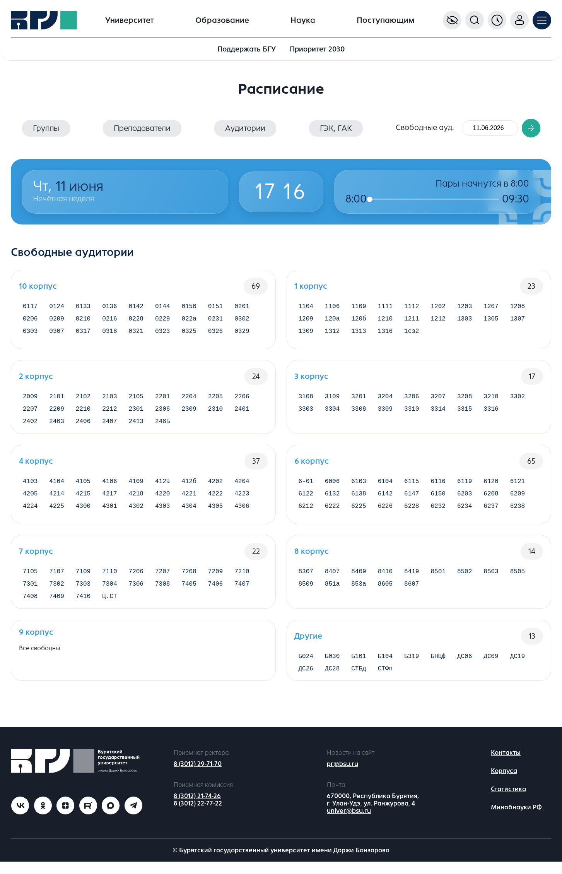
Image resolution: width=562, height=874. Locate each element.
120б (358, 321)
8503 (490, 577)
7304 (109, 591)
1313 (358, 335)
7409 (56, 605)
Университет (129, 20)
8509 (306, 591)
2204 (188, 397)
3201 (358, 397)
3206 (411, 397)
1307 (517, 321)
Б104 (385, 666)
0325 (188, 335)
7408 (30, 605)
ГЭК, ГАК (336, 128)
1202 (438, 307)
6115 (411, 487)
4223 (241, 501)
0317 (83, 335)
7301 (30, 591)
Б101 (358, 666)
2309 (188, 411)
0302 (241, 321)
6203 (464, 501)
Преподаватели (142, 128)
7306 (136, 591)
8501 (438, 577)
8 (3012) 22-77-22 (198, 815)
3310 (411, 411)
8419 (411, 577)
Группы (46, 128)
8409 (358, 577)
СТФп (385, 680)
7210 (241, 577)
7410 (83, 605)
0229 (162, 321)
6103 (358, 487)
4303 (162, 515)
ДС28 (332, 680)
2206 (241, 397)
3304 (332, 411)
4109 (136, 487)
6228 (411, 515)
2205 (215, 397)
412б (188, 487)
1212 (438, 321)
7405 (188, 591)
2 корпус (36, 376)
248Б (162, 425)
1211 (411, 321)
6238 (517, 515)
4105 (83, 487)
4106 (109, 487)
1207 (490, 307)
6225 (358, 515)
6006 (332, 487)
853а (358, 591)
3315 (464, 411)
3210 (490, 397)
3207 (438, 397)
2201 (162, 397)
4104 (56, 487)
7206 (136, 577)
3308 (358, 411)
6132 (332, 501)
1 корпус (311, 286)
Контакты (506, 765)
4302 (136, 515)
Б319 (411, 666)
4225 (56, 515)
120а (332, 321)
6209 (517, 501)
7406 (215, 591)
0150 (188, 307)
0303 (30, 335)
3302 (517, 397)
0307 (56, 335)
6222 (332, 515)
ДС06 (464, 666)
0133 (83, 307)
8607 (411, 591)
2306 (162, 411)
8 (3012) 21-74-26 (197, 808)
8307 (306, 577)
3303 (306, 411)
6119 (464, 487)
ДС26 (306, 680)
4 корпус (36, 466)
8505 (517, 577)
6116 (438, 487)
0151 (215, 307)
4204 (241, 487)
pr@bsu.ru (342, 776)
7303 (83, 591)
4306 (241, 515)
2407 (109, 425)
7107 (56, 577)
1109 (358, 307)
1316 (385, 335)
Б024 (306, 666)
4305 (215, 515)
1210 (385, 321)
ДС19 (517, 666)
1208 (517, 307)
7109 (83, 577)
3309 (385, 411)
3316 (490, 411)
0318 (109, 335)
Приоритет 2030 (317, 49)
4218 (136, 501)
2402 (30, 425)
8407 (332, 577)
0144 (162, 307)
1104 (306, 307)
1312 (332, 335)
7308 (162, 591)
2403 (56, 425)
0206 (30, 321)
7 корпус (36, 556)
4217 (109, 501)
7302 (56, 591)
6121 (517, 487)
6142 (385, 501)
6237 (490, 515)
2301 (136, 411)
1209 (306, 321)
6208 (490, 501)
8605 (385, 591)
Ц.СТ (109, 605)
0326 (215, 335)
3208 (464, 397)
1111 (385, 307)
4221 (188, 501)
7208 (188, 577)
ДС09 (490, 666)
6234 (464, 515)
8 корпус (312, 556)
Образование (222, 20)
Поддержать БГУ (246, 49)
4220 (162, 501)
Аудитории (245, 128)
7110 (109, 577)
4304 (188, 515)
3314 (438, 411)
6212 (306, 515)
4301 (109, 515)
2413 (136, 425)
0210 (83, 321)
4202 (215, 487)
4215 (83, 501)
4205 (30, 501)
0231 (215, 321)
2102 (83, 397)
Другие (309, 645)
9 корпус (36, 642)
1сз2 (411, 335)
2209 (56, 411)
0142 (136, 307)
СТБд (358, 680)
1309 (306, 335)
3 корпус (312, 376)
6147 (411, 501)
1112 (411, 307)
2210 (83, 411)
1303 (464, 321)
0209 (56, 321)
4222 (215, 501)
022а (188, 321)
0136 (109, 307)
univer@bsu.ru (349, 823)
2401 (241, 411)
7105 (30, 577)
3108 (306, 397)
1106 (332, 307)
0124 (56, 307)
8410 (385, 577)
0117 (30, 307)
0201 (241, 307)
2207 (30, 411)
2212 (109, 411)
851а (332, 591)
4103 (30, 487)
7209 (215, 577)
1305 (490, 321)
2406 (83, 425)
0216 (109, 321)
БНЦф (438, 666)
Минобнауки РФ (516, 820)
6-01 (306, 487)
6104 (385, 487)
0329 (241, 335)
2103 (109, 397)
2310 (215, 411)
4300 (83, 515)
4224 (30, 515)
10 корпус (38, 286)
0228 (136, 321)
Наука (302, 20)
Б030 (332, 666)
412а (162, 487)
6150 (438, 501)
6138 (358, 501)
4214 (56, 501)
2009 (30, 397)
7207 (162, 577)
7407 (241, 591)
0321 (136, 335)
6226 (385, 515)
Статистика (508, 802)
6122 (306, 501)
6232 (438, 515)
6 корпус (312, 466)
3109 (332, 397)
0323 (162, 335)
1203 (464, 307)
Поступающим (385, 20)
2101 (56, 397)
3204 (385, 397)
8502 (464, 577)
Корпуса (504, 783)
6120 (490, 487)
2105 (136, 397)
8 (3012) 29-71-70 (198, 776)
